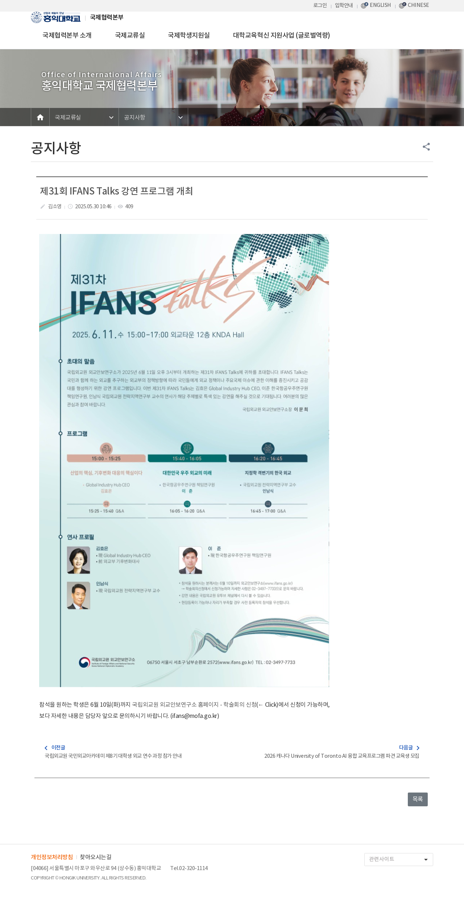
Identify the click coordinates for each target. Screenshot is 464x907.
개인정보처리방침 (52, 857)
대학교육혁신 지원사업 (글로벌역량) (281, 35)
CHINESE (418, 5)
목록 (418, 799)
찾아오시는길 (95, 857)
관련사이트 (401, 859)
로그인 (320, 6)
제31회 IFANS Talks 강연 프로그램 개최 (116, 191)
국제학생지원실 (189, 35)
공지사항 (134, 117)
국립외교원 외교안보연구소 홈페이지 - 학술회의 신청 (194, 705)
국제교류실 (130, 35)
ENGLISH (380, 5)
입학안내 (344, 6)
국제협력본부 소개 (67, 35)
